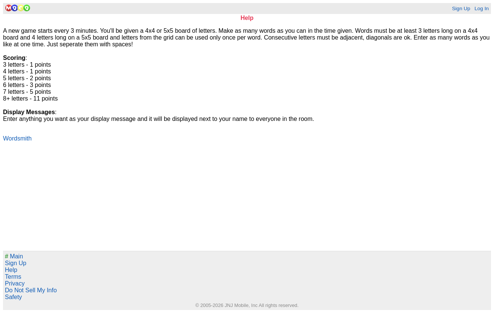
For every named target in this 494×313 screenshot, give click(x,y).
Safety (13, 297)
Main (14, 256)
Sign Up (461, 8)
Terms (13, 276)
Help (11, 270)
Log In (481, 8)
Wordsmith (17, 138)
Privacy (14, 283)
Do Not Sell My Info (31, 290)
